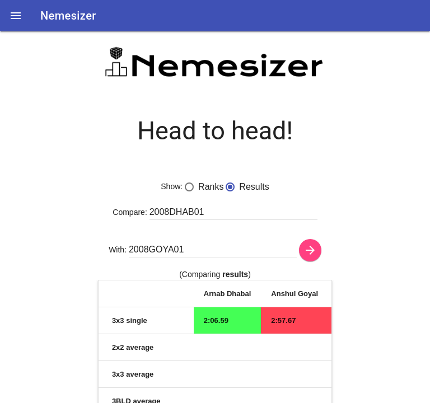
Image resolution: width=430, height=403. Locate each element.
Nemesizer (68, 15)
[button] (15, 15)
